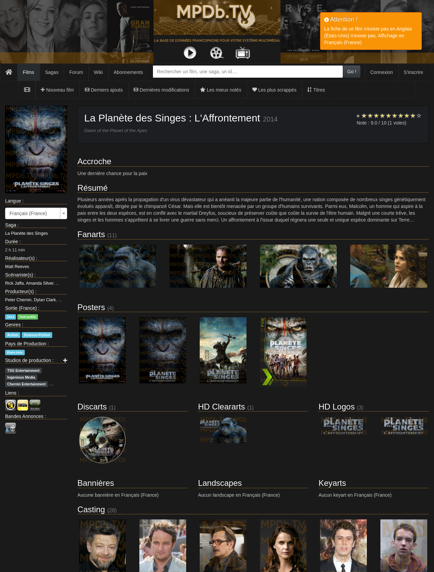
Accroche (94, 161)
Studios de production (28, 360)
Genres (13, 324)
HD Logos (336, 406)
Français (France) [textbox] (28, 213)
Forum (76, 72)
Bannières (95, 483)
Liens (10, 393)
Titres (316, 90)
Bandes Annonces (24, 416)
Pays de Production (25, 343)
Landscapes (220, 483)
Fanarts (91, 234)
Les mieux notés (220, 90)
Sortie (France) (21, 308)
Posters (91, 307)
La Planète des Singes (26, 233)
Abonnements (128, 72)
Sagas (52, 72)
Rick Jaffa (14, 283)
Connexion (381, 72)
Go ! (351, 71)
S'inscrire (413, 72)
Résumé (92, 187)
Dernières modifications (161, 90)
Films (28, 72)
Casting (91, 509)
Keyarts (332, 483)
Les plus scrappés (274, 90)
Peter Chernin (18, 300)
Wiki (98, 72)
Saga (10, 225)
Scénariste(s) (19, 275)
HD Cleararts (221, 406)
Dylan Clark (45, 300)
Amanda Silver (39, 283)
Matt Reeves (17, 266)
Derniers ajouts (104, 90)
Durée (11, 241)
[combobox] (248, 71)
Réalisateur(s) (20, 258)
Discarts (92, 406)
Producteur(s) (19, 291)
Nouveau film (57, 90)
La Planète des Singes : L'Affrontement (172, 117)
